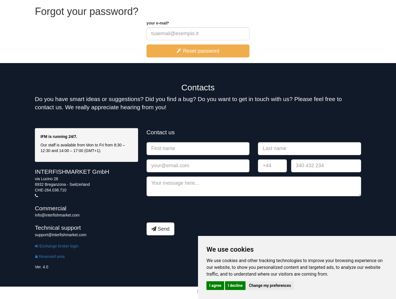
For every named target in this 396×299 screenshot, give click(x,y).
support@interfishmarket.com (60, 235)
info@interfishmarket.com (57, 215)
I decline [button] (235, 285)
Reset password (198, 51)
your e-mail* (158, 23)
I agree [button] (215, 285)
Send (160, 229)
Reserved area (50, 256)
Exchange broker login (56, 246)
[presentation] (189, 211)
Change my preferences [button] (270, 285)
